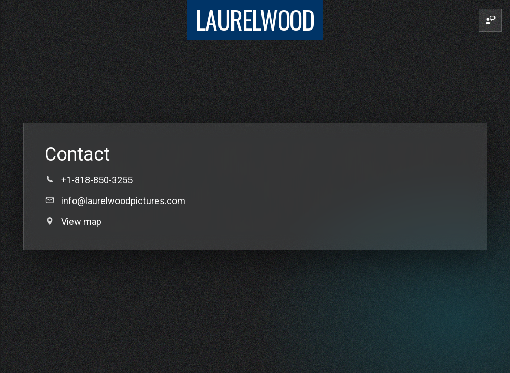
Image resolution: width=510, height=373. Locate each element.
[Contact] (490, 20)
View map (81, 221)
